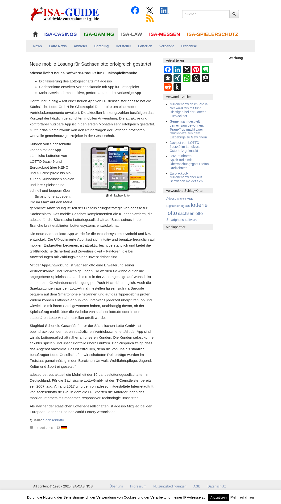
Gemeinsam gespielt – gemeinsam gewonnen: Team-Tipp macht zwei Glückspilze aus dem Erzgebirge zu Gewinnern (188, 129)
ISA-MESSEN (164, 34)
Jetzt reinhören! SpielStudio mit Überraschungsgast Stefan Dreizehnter (189, 162)
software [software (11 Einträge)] (191, 220)
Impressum (138, 486)
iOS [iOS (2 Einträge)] (188, 206)
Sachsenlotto (53, 420)
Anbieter (80, 46)
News (37, 46)
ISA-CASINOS (60, 34)
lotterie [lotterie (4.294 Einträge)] (199, 205)
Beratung (101, 46)
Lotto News (58, 46)
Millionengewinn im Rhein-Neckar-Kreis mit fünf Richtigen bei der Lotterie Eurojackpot (189, 110)
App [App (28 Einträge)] (190, 198)
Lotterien (145, 46)
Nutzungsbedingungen (169, 486)
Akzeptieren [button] (219, 497)
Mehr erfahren (242, 497)
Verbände (166, 46)
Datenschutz (216, 486)
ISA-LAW (131, 34)
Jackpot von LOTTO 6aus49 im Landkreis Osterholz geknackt (185, 147)
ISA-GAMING (99, 34)
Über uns (116, 486)
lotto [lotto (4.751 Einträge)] (171, 213)
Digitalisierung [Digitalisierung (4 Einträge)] (175, 206)
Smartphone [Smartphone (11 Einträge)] (175, 220)
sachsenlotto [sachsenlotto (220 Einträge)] (190, 213)
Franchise (189, 46)
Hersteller (123, 46)
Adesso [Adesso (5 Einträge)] (171, 198)
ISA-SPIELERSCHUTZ (212, 34)
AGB (197, 486)
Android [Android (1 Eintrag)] (181, 198)
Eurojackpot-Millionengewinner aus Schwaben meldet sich (186, 177)
